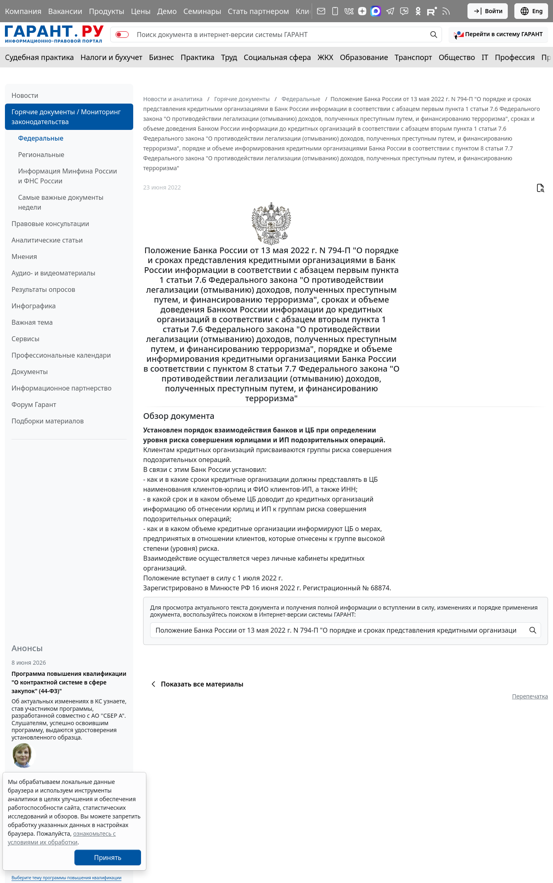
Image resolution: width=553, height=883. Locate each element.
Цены (140, 11)
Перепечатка (530, 696)
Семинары (202, 11)
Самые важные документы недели (61, 202)
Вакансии (65, 11)
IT (485, 57)
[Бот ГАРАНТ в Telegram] (404, 11)
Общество (457, 57)
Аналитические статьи (47, 240)
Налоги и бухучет (112, 57)
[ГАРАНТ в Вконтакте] (349, 11)
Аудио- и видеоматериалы (53, 272)
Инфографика (34, 305)
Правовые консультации (50, 223)
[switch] (122, 34)
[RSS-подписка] (446, 11)
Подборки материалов (48, 420)
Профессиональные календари (61, 355)
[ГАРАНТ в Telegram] (390, 11)
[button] (498, 34)
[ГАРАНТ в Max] (375, 11)
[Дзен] (362, 11)
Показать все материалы (195, 684)
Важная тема (32, 322)
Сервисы (25, 338)
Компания (23, 11)
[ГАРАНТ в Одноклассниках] (418, 11)
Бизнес (161, 57)
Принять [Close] (108, 857)
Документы (30, 371)
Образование (364, 57)
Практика (197, 57)
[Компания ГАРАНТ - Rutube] (432, 11)
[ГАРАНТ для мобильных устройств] (335, 11)
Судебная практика (39, 57)
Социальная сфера (277, 57)
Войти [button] (488, 11)
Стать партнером (258, 11)
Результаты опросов (43, 289)
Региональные (41, 154)
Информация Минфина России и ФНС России (67, 175)
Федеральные (40, 138)
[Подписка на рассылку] (321, 11)
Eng (531, 11)
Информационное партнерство (61, 388)
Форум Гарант (34, 404)
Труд (229, 57)
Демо (167, 11)
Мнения (24, 256)
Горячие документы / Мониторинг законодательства (66, 116)
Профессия (515, 57)
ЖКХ (325, 57)
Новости (25, 95)
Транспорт (413, 57)
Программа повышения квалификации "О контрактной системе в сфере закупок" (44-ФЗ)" (69, 682)
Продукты (106, 11)
